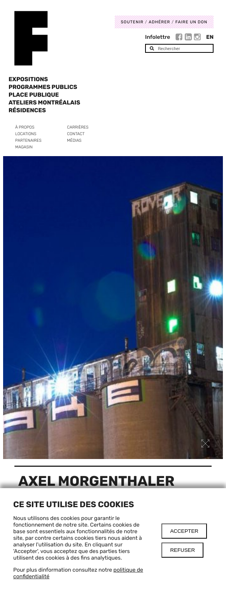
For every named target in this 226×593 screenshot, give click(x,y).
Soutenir (132, 21)
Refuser (182, 550)
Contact (75, 133)
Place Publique (34, 94)
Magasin (24, 147)
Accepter (184, 531)
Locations (25, 133)
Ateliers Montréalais (44, 102)
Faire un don (191, 21)
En (210, 37)
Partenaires (28, 140)
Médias (74, 140)
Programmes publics (43, 86)
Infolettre (157, 37)
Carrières (77, 127)
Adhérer (159, 21)
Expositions (28, 79)
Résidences (27, 110)
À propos (24, 127)
